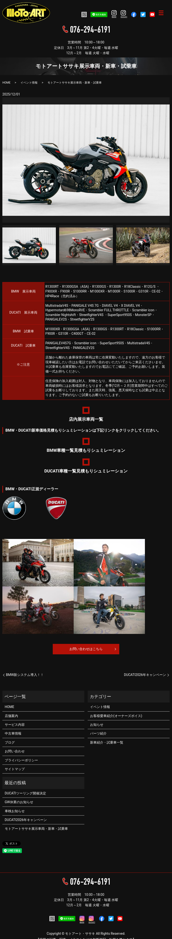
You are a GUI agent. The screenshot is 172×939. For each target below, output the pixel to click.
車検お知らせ (15, 811)
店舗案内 (11, 716)
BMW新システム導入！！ (25, 675)
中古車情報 (13, 733)
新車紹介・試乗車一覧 (106, 742)
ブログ (10, 742)
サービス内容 (15, 725)
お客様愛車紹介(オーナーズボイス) (116, 716)
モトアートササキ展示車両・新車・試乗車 (36, 828)
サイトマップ (15, 769)
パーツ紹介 (98, 733)
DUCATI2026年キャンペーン (145, 675)
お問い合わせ (15, 751)
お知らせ (96, 725)
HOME (6, 82)
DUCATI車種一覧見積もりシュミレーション (86, 470)
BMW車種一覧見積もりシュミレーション (86, 450)
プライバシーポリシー (21, 760)
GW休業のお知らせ (19, 802)
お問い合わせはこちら (86, 649)
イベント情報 (29, 82)
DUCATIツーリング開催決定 (25, 793)
